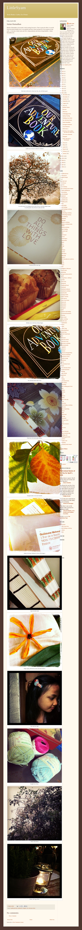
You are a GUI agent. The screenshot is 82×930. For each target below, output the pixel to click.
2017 (63, 82)
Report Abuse (63, 448)
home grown (64, 298)
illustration (63, 304)
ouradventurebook (65, 369)
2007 (63, 164)
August (64, 103)
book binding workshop (66, 209)
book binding (64, 207)
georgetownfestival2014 (66, 274)
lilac (62, 335)
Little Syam (71, 23)
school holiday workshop (66, 405)
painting (63, 371)
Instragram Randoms (67, 124)
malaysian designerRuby (66, 352)
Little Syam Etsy (65, 526)
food (62, 266)
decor (62, 244)
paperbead (63, 375)
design (62, 246)
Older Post (52, 919)
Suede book (63, 414)
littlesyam (63, 337)
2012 (63, 92)
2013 (63, 90)
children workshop (65, 222)
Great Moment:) (66, 126)
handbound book (14, 908)
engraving (63, 255)
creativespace (64, 238)
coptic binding (64, 229)
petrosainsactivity (65, 380)
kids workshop (64, 319)
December (65, 94)
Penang (62, 378)
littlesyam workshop (65, 343)
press (62, 393)
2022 (63, 73)
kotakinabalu (64, 322)
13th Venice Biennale (67, 134)
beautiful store (64, 199)
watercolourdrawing (65, 433)
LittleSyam (16, 7)
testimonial (63, 418)
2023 (63, 71)
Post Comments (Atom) (18, 922)
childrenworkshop (65, 227)
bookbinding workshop (66, 212)
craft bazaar (63, 234)
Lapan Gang (64, 328)
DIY (62, 248)
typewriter (63, 427)
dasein (62, 242)
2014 (63, 88)
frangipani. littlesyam (66, 268)
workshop (63, 442)
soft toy (63, 410)
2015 (63, 86)
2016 (63, 84)
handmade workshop (65, 291)
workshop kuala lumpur (66, 444)
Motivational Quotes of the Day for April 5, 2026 (67, 473)
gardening (63, 272)
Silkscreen (65, 111)
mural (62, 362)
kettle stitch (63, 317)
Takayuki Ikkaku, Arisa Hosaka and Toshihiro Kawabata (69, 512)
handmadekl (64, 292)
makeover (63, 349)
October (65, 99)
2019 (63, 77)
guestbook (63, 283)
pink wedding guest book (66, 386)
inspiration (63, 305)
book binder (64, 205)
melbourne (63, 360)
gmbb (62, 276)
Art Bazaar (63, 183)
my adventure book (65, 363)
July (64, 105)
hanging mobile (64, 294)
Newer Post (9, 919)
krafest (62, 324)
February (65, 151)
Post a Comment (12, 916)
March (64, 149)
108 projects (64, 175)
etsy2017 (63, 257)
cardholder (63, 218)
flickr (62, 532)
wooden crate (64, 440)
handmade (20, 908)
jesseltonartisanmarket (66, 313)
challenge (63, 220)
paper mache (64, 373)
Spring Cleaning (66, 115)
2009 (63, 160)
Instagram (65, 136)
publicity (63, 395)
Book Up (63, 211)
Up (62, 429)
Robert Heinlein (67, 482)
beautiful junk (64, 197)
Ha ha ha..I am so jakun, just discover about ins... (69, 131)
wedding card (64, 435)
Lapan (62, 326)
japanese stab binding (66, 311)
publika (63, 397)
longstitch (63, 347)
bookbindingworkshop (66, 214)
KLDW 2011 (64, 320)
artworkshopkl (64, 194)
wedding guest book (65, 437)
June (64, 142)
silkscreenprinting (65, 408)
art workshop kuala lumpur (67, 188)
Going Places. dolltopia (66, 277)
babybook (63, 196)
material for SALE (65, 356)
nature (62, 365)
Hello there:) (65, 128)
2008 (63, 162)
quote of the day (64, 399)
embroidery (63, 253)
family (62, 262)
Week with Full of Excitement (67, 139)
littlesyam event (64, 341)
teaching (63, 416)
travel (62, 422)
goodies (63, 279)
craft (62, 233)
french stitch (64, 270)
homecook (63, 302)
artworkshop (64, 192)
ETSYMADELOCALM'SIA (67, 259)
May (64, 144)
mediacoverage (64, 358)
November (65, 96)
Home (31, 919)
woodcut (63, 438)
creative (63, 236)
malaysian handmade (66, 354)
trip (62, 425)
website (63, 530)
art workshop (64, 186)
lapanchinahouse (65, 330)
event (62, 261)
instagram (24, 908)
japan (62, 309)
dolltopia (63, 249)
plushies (63, 390)
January (65, 153)
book (62, 203)
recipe (62, 401)
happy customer (64, 296)
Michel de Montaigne (68, 503)
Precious (64, 109)
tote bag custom (64, 420)
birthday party (64, 201)
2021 (63, 75)
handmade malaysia (65, 289)
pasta (62, 377)
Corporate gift (64, 231)
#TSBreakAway (64, 173)
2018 (63, 80)
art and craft (64, 181)
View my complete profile (65, 64)
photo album (64, 382)
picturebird (63, 384)
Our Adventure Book (31, 908)
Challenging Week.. (67, 113)
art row (62, 184)
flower (62, 264)
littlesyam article (65, 339)
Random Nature (66, 107)
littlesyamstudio (64, 345)
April (64, 147)
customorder (64, 240)
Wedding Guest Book (67, 118)
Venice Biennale (64, 431)
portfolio (63, 392)
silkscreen (63, 407)
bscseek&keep (64, 216)
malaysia (63, 350)
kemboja (63, 315)
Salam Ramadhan (66, 122)
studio (62, 412)
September (65, 101)
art (61, 179)
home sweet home (65, 300)
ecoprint (63, 251)
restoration (63, 403)
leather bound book (65, 334)
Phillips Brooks (67, 496)
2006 (63, 166)
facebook (63, 524)
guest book (63, 281)
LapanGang (63, 332)
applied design (64, 177)
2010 (63, 158)
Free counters (63, 464)
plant (62, 388)
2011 (63, 156)
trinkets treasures (65, 423)
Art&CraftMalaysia (65, 190)
